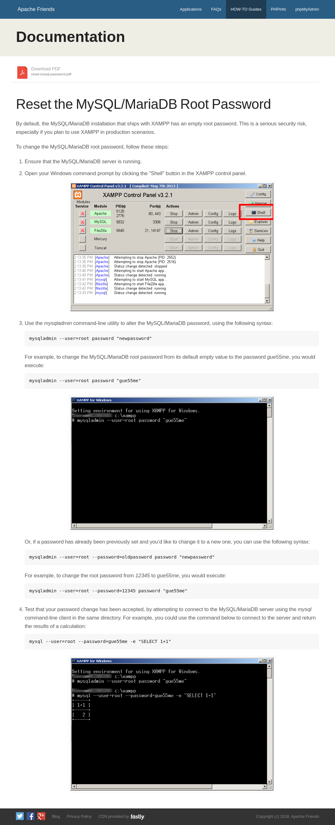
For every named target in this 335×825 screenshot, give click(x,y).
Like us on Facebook (30, 816)
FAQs (216, 9)
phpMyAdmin (307, 9)
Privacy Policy (79, 816)
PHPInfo (278, 9)
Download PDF (51, 71)
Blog (56, 816)
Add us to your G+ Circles (41, 816)
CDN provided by (121, 817)
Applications (191, 9)
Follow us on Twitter (20, 816)
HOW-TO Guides (246, 9)
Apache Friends (36, 9)
